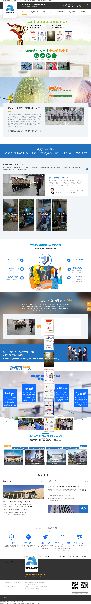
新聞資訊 (83, 11)
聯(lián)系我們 (20, 562)
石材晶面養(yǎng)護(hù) (46, 167)
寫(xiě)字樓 (15, 448)
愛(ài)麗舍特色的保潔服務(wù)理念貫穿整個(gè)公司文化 (19, 353)
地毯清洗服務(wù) (66, 167)
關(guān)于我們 (34, 11)
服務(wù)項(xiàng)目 (48, 11)
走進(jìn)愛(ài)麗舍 (56, 300)
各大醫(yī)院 (67, 448)
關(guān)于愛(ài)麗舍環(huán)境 (24, 108)
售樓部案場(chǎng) (7, 447)
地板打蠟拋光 (75, 167)
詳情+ (56, 310)
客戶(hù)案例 (60, 11)
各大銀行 (33, 448)
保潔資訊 (43, 475)
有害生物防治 (57, 167)
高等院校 (75, 448)
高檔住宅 (50, 448)
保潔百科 (68, 481)
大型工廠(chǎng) (58, 448)
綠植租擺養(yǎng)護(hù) (8, 169)
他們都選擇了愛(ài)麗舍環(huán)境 (45, 436)
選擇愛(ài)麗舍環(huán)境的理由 (45, 245)
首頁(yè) (24, 11)
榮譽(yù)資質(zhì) (72, 11)
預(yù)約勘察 (20, 368)
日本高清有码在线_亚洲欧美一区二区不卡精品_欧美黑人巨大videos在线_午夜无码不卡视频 (25, 0)
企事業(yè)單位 (41, 448)
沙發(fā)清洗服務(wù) (21, 169)
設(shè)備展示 (9, 562)
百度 (14, 598)
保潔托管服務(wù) (7, 167)
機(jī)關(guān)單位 (83, 447)
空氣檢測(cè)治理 (35, 167)
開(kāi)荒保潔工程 (17, 167)
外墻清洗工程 (26, 167)
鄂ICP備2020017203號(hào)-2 (31, 590)
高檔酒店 (24, 448)
